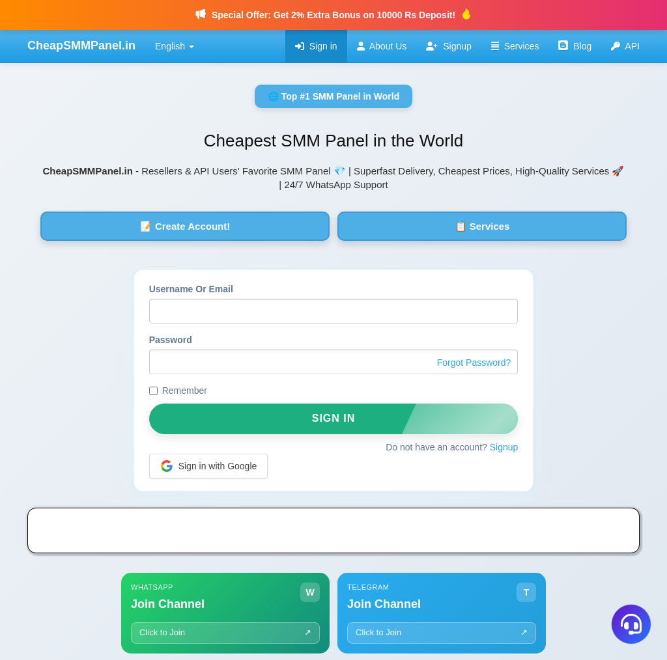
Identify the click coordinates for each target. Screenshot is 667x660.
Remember (178, 390)
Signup (448, 46)
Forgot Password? (474, 362)
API (625, 46)
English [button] (174, 46)
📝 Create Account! (185, 226)
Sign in (316, 46)
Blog (574, 45)
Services (515, 46)
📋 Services (482, 226)
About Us (382, 46)
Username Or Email (191, 289)
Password (170, 340)
